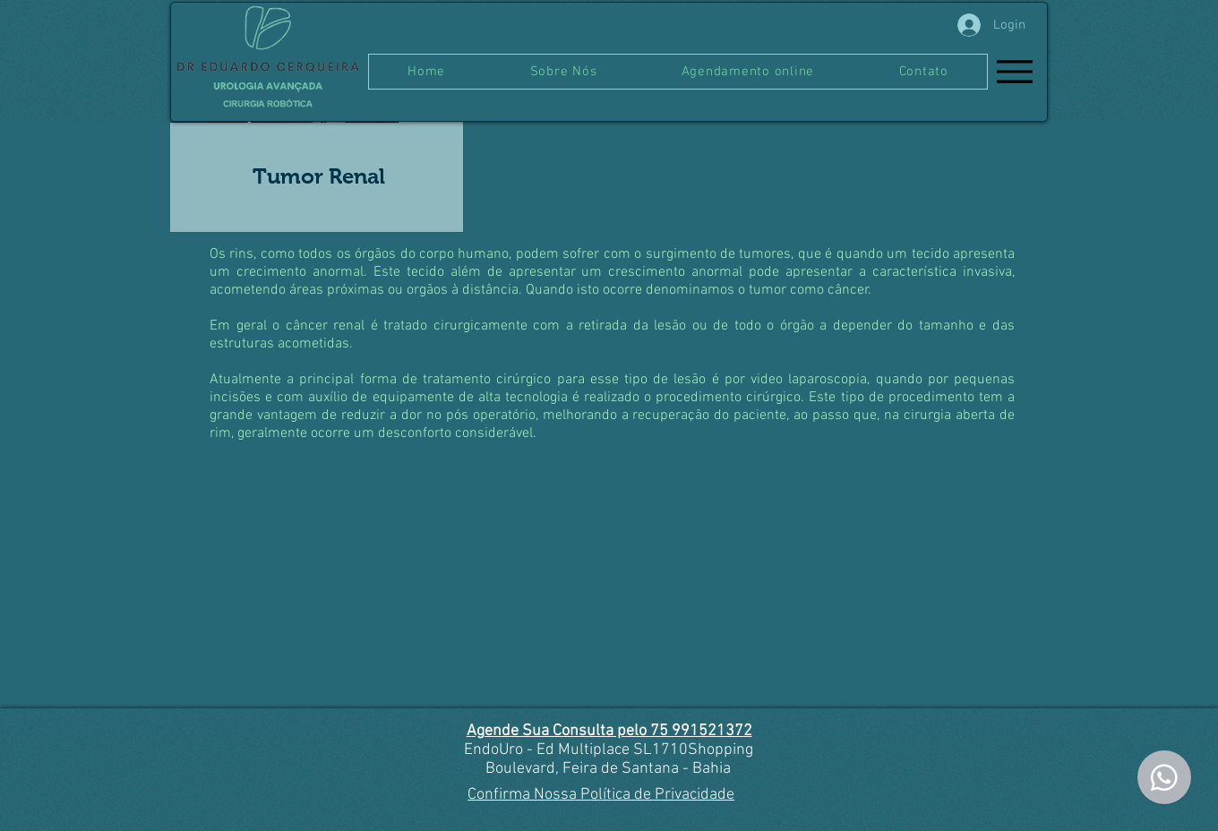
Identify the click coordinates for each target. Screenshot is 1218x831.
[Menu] (1014, 71)
